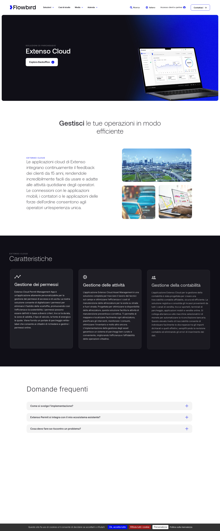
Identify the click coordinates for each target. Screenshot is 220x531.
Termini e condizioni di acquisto (118, 518)
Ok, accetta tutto (117, 527)
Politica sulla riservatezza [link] (181, 527)
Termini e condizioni (96, 518)
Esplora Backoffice (42, 62)
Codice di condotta (38, 518)
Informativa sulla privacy (76, 518)
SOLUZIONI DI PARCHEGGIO (18, 480)
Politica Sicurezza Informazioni (155, 518)
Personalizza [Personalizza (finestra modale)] (160, 527)
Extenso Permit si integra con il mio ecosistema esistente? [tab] (106, 417)
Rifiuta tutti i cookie (139, 527)
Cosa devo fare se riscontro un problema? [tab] (106, 429)
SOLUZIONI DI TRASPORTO (59, 479)
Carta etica (136, 518)
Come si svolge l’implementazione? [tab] (106, 406)
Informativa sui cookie (56, 518)
